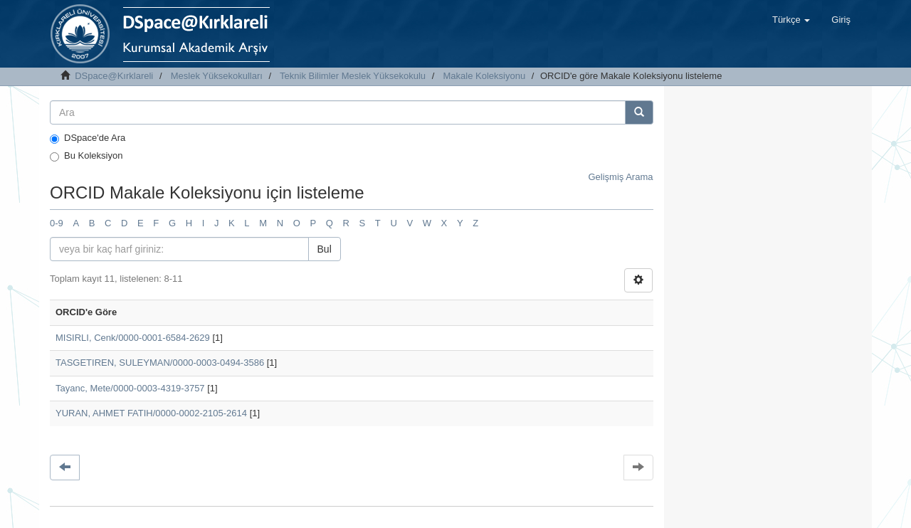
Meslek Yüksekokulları (217, 75)
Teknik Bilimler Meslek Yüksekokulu (353, 75)
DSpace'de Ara (87, 138)
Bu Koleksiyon (86, 156)
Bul (324, 249)
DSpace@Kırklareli (114, 75)
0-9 (56, 223)
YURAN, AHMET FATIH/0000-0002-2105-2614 (151, 413)
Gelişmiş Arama (620, 176)
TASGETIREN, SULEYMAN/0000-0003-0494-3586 (160, 362)
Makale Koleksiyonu (484, 75)
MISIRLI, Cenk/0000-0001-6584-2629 (133, 337)
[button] (791, 20)
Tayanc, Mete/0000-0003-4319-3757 (130, 388)
